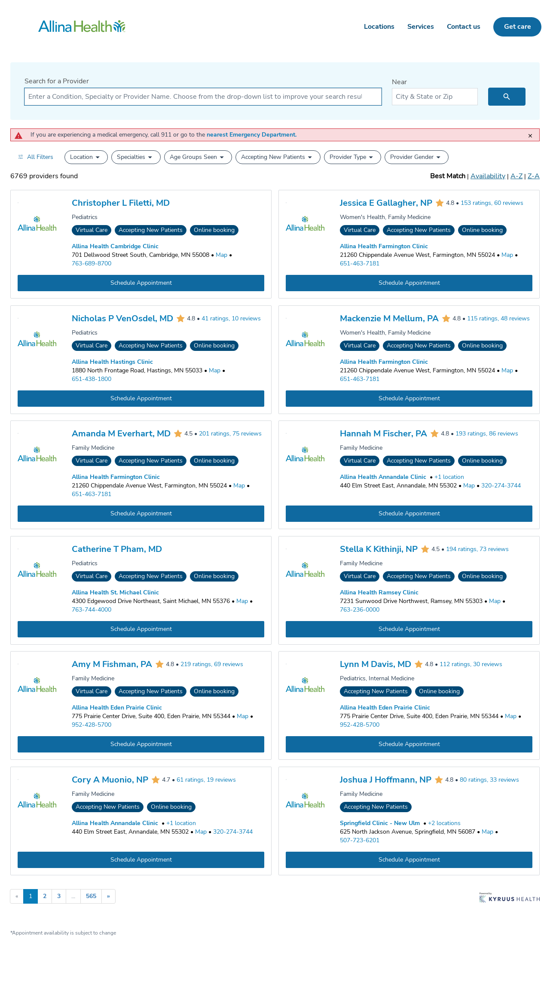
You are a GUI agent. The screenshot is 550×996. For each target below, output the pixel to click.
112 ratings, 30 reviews (471, 665)
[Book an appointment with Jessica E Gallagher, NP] (409, 283)
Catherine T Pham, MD (117, 549)
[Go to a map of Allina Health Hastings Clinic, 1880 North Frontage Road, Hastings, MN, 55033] (214, 370)
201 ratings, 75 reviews (230, 434)
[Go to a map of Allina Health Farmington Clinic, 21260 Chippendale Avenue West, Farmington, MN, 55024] (507, 255)
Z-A (534, 176)
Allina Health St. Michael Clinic (115, 592)
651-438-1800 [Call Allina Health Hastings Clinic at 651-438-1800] (91, 379)
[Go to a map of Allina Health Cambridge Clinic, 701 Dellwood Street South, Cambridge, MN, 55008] (221, 255)
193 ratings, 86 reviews (486, 434)
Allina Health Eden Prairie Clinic (117, 708)
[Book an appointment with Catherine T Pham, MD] (141, 629)
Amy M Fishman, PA (112, 664)
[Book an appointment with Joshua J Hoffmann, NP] (409, 860)
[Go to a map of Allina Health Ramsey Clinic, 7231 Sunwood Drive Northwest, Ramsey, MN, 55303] (495, 601)
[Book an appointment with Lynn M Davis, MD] (409, 744)
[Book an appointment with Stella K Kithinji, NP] (409, 629)
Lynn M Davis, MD (375, 664)
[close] (532, 132)
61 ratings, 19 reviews (206, 780)
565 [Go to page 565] (91, 896)
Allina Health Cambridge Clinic (115, 246)
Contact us (463, 26)
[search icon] (507, 97)
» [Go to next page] (108, 896)
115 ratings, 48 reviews (498, 318)
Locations (379, 26)
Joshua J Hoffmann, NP (385, 780)
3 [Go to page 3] (59, 896)
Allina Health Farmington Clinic (384, 246)
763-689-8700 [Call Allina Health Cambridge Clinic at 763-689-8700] (91, 263)
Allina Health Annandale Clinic (383, 477)
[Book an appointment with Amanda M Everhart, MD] (141, 514)
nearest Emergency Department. (251, 135)
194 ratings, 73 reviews (477, 549)
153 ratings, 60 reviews (492, 203)
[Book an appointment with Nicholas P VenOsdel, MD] (141, 398)
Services (420, 26)
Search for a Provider (56, 81)
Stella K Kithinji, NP (379, 549)
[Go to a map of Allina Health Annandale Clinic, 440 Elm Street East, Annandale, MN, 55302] (469, 485)
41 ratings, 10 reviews (231, 318)
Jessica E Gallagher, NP (386, 203)
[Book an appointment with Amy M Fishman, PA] (141, 744)
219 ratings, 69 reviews (211, 665)
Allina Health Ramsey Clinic (379, 592)
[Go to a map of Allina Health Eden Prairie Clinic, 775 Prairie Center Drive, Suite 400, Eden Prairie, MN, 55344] (242, 716)
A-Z (516, 176)
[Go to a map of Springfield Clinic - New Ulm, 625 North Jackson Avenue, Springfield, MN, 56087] (487, 832)
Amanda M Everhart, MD (121, 433)
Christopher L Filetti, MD (121, 203)
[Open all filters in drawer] (35, 157)
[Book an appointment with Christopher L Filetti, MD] (141, 283)
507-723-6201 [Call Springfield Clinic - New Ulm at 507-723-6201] (359, 840)
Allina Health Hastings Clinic (112, 361)
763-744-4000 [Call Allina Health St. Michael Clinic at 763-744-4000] (91, 609)
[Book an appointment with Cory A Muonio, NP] (141, 860)
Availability (488, 176)
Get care (517, 26)
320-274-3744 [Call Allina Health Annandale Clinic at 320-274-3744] (501, 485)
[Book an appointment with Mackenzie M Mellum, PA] (409, 398)
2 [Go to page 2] (44, 896)
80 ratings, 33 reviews (489, 780)
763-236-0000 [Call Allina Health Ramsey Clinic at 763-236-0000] (359, 609)
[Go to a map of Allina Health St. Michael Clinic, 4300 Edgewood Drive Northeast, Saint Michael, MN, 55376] (242, 601)
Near (399, 82)
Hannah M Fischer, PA (383, 433)
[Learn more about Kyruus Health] (510, 898)
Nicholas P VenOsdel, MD (122, 318)
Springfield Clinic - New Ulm (380, 823)
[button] (86, 157)
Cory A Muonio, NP (110, 780)
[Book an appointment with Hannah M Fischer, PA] (409, 514)
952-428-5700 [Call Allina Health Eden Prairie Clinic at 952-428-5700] (91, 725)
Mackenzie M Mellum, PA (389, 318)
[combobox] (203, 96)
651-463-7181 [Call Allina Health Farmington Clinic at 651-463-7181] (359, 263)
